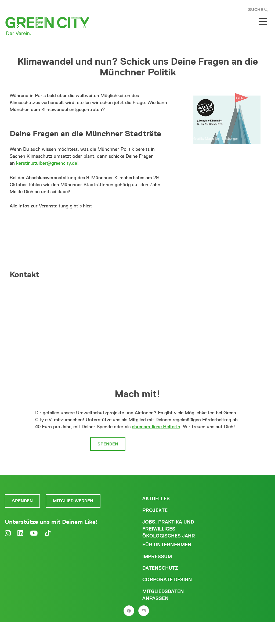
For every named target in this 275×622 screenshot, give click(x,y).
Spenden (107, 444)
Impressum (157, 556)
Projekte (155, 510)
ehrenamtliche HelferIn (156, 427)
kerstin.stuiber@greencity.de (46, 163)
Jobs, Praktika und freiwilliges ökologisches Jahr (168, 529)
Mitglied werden (158, 444)
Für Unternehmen (166, 545)
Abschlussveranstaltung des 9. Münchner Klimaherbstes (89, 222)
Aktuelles (156, 499)
